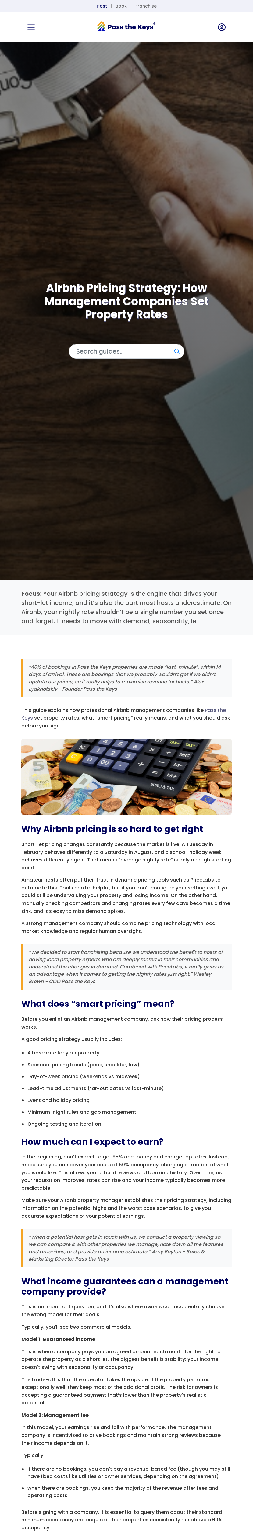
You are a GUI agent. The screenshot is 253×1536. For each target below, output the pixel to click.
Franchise (146, 6)
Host (102, 6)
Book (121, 6)
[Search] (126, 351)
